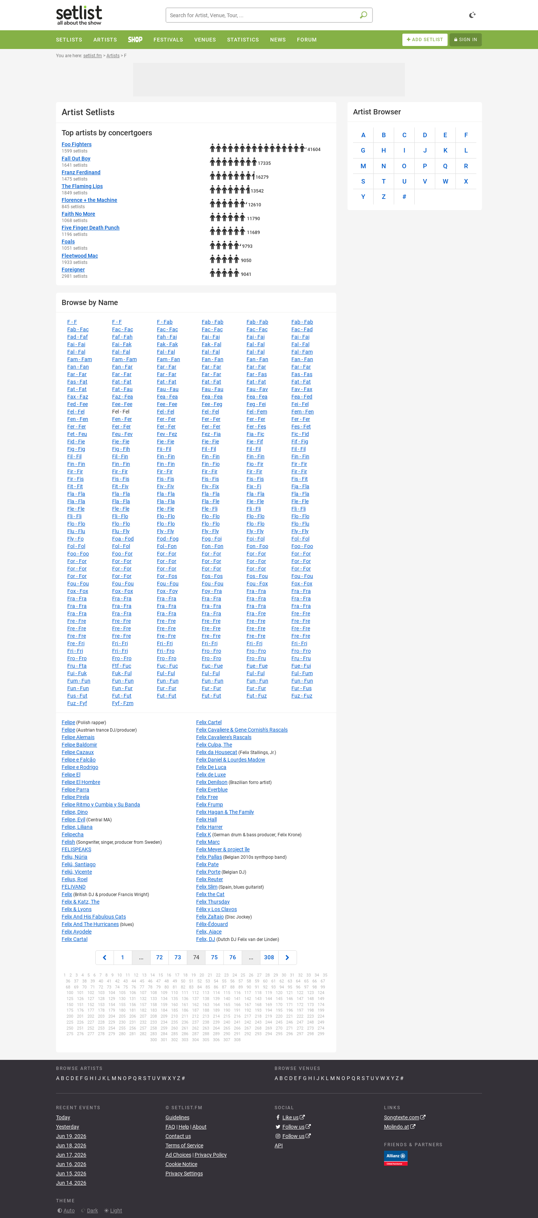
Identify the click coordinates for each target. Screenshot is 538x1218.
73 (177, 957)
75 (214, 957)
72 (159, 957)
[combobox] (269, 15)
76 (232, 957)
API (279, 1145)
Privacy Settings (184, 1174)
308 (269, 957)
